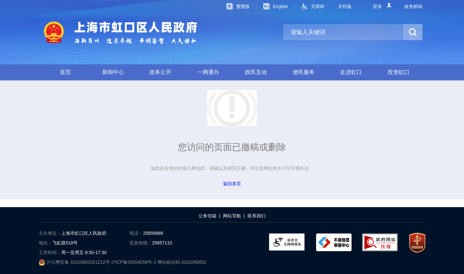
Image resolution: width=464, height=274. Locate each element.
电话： (136, 233)
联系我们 (256, 215)
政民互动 (256, 72)
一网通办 (208, 72)
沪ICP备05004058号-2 (134, 262)
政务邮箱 (413, 6)
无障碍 (317, 6)
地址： (45, 242)
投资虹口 (399, 72)
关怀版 (345, 6)
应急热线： (141, 242)
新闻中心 (113, 72)
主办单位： (50, 233)
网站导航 (232, 215)
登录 (377, 6)
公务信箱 (207, 215)
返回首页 (232, 183)
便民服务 (303, 72)
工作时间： (50, 252)
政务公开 (160, 72)
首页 (65, 72)
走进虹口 (351, 72)
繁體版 (243, 6)
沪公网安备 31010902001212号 (75, 262)
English (280, 6)
